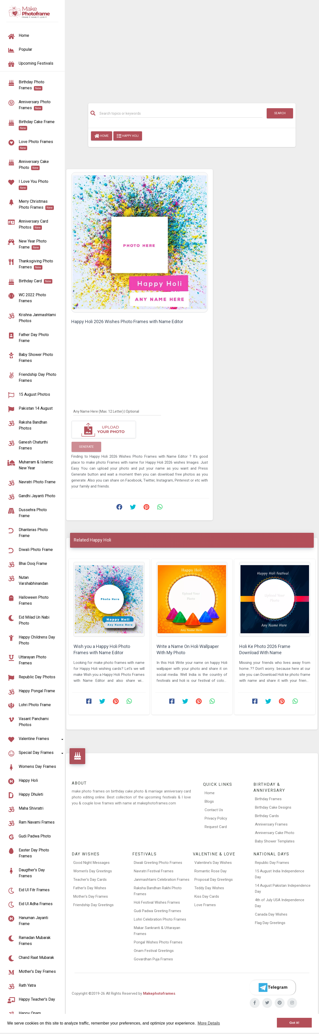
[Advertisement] (192, 49)
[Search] (180, 113)
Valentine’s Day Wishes (213, 862)
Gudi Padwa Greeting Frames (157, 911)
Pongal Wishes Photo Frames (158, 942)
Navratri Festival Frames (153, 871)
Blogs (209, 801)
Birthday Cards (267, 816)
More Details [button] (209, 1023)
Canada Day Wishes (271, 914)
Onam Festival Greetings (154, 950)
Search (280, 113)
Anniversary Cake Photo (274, 833)
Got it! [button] (294, 1023)
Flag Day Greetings (270, 923)
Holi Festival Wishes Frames (157, 902)
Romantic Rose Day (210, 871)
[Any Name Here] (117, 411)
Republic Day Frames (272, 862)
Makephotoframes (159, 993)
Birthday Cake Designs (273, 807)
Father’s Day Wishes (89, 888)
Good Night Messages (91, 862)
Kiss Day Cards (206, 896)
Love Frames (205, 905)
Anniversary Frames (271, 824)
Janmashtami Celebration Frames (161, 879)
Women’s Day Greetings (92, 871)
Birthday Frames (268, 799)
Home (101, 136)
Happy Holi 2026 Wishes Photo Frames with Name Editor (127, 321)
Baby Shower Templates (275, 841)
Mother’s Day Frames (90, 896)
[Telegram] (273, 987)
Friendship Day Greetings (93, 905)
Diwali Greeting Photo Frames (158, 862)
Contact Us (214, 810)
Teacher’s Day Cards (90, 879)
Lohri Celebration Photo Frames (160, 919)
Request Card (216, 827)
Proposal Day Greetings (213, 879)
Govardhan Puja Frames (153, 959)
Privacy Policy (216, 818)
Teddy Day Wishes (209, 888)
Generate (86, 446)
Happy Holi (128, 136)
